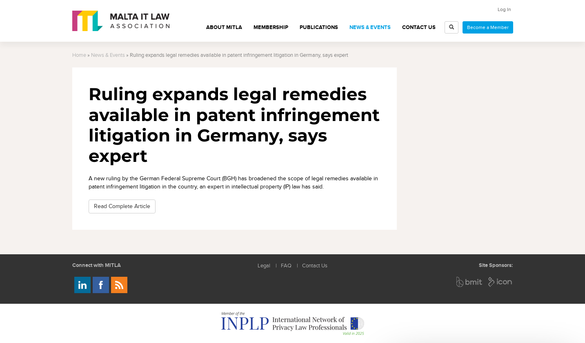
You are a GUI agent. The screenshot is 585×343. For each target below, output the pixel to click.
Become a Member (488, 27)
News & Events (370, 27)
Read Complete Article (122, 206)
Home (79, 55)
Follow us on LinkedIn (82, 285)
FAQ (286, 266)
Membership (271, 27)
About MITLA (224, 27)
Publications (319, 27)
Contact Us (419, 27)
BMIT (469, 282)
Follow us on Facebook (101, 285)
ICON (500, 282)
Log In (504, 9)
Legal (264, 266)
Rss (119, 285)
